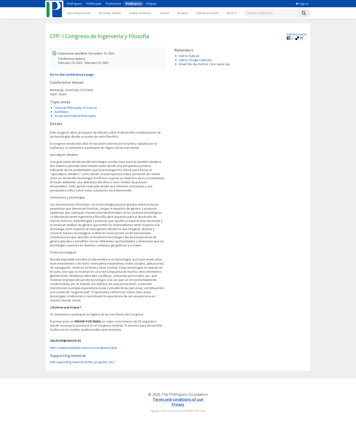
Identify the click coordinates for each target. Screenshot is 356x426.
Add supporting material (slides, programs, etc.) (82, 362)
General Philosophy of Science (75, 108)
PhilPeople (94, 4)
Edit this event (296, 34)
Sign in (302, 4)
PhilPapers (74, 4)
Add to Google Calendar (195, 60)
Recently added (110, 13)
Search (164, 13)
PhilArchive (113, 4)
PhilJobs (151, 4)
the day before (198, 64)
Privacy (178, 404)
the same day (220, 64)
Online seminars (140, 13)
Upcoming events (79, 13)
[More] (232, 13)
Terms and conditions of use (178, 399)
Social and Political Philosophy (75, 116)
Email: (183, 64)
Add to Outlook (189, 56)
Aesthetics (61, 112)
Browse (183, 13)
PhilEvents (133, 4)
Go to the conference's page (72, 74)
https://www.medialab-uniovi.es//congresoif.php (83, 348)
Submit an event (207, 13)
